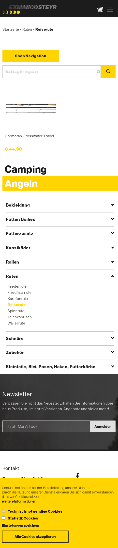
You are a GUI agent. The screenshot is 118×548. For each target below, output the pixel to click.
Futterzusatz (19, 233)
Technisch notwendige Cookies (35, 511)
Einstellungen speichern (20, 525)
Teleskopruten (20, 317)
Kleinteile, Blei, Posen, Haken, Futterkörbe (51, 366)
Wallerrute (16, 323)
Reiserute (17, 304)
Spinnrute (16, 311)
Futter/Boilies (20, 219)
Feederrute (17, 286)
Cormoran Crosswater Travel (29, 136)
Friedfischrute (20, 292)
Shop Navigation (30, 56)
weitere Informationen (19, 501)
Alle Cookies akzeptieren (35, 536)
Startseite (10, 29)
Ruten (27, 29)
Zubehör (15, 352)
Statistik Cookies (23, 518)
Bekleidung (18, 205)
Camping (26, 169)
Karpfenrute (18, 298)
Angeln (21, 183)
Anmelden (103, 426)
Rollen (12, 262)
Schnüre (15, 338)
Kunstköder (18, 247)
